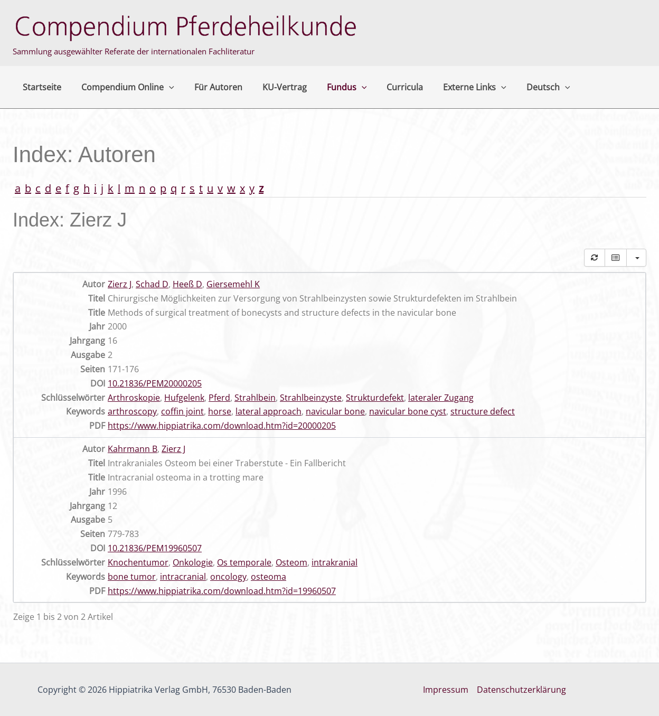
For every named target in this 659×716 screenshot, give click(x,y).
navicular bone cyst (407, 411)
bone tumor (132, 576)
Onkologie (193, 562)
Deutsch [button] (525, 87)
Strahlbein (255, 397)
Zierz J (119, 284)
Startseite (40, 87)
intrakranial (334, 562)
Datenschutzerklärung (521, 689)
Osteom (291, 562)
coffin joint (182, 411)
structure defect (482, 411)
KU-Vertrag (273, 87)
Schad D (152, 284)
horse (219, 411)
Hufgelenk (184, 397)
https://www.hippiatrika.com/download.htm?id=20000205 (222, 425)
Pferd (219, 397)
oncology (228, 576)
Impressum (445, 689)
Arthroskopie (134, 397)
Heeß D (187, 284)
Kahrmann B (132, 449)
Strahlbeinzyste (311, 397)
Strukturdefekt (375, 397)
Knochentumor (138, 562)
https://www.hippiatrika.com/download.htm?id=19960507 (222, 591)
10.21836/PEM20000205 (155, 383)
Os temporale (244, 562)
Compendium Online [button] (123, 87)
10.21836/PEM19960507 (155, 548)
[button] (164, 87)
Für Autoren (210, 87)
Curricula (387, 87)
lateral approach (269, 411)
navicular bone (335, 411)
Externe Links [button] (454, 87)
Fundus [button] (333, 87)
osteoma (268, 576)
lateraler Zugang (441, 397)
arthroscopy (132, 411)
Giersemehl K (233, 284)
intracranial (183, 576)
